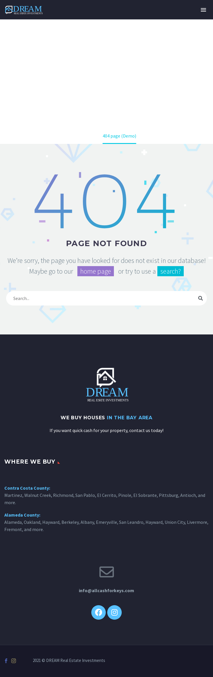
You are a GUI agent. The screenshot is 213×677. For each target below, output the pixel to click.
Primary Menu (203, 10)
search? (170, 271)
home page (95, 271)
